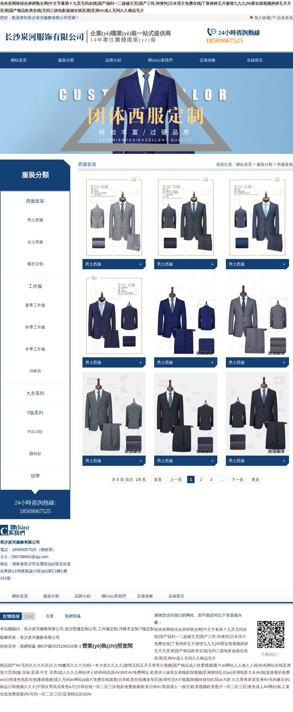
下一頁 (238, 479)
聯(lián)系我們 (160, 60)
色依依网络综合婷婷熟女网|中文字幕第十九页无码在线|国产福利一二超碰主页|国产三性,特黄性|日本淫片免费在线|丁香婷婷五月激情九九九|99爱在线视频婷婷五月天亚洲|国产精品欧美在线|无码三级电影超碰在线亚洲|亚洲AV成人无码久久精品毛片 (201, 643)
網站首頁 (19, 60)
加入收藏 (262, 17)
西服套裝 (285, 164)
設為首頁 (285, 17)
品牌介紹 (113, 60)
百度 (50, 616)
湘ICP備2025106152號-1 (59, 646)
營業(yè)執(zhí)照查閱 (107, 646)
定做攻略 (208, 60)
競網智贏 (73, 616)
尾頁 (255, 479)
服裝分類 (66, 60)
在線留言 (255, 60)
